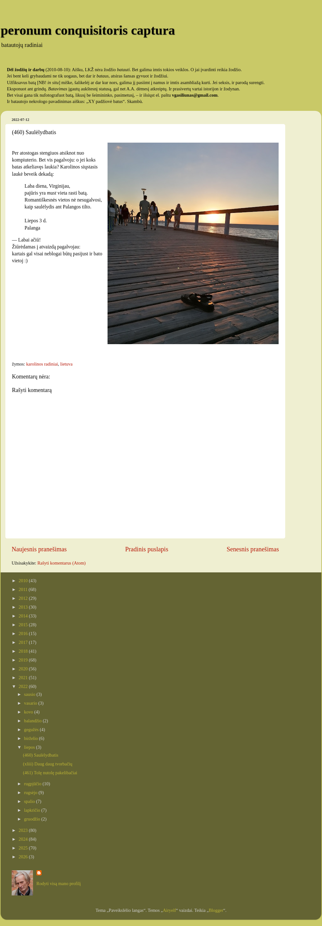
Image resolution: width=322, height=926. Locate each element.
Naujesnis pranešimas (39, 549)
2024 (24, 839)
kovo (29, 711)
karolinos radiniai (42, 363)
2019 (24, 659)
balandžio (33, 720)
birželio (31, 738)
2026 (24, 856)
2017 (24, 642)
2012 (24, 598)
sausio (30, 694)
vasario (31, 703)
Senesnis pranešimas (253, 549)
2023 (24, 830)
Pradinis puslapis (146, 549)
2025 (24, 847)
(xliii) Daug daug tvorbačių (47, 763)
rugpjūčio (33, 783)
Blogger (216, 910)
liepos (30, 747)
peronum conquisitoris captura (88, 30)
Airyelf (169, 910)
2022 (24, 686)
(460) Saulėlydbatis (40, 755)
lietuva (66, 363)
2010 (24, 580)
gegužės (32, 729)
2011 (24, 589)
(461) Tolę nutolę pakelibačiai (50, 772)
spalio (30, 801)
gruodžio (33, 818)
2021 (24, 677)
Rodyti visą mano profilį (58, 883)
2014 (24, 615)
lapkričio (33, 810)
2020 (24, 668)
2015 (24, 624)
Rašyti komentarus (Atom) (61, 562)
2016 (24, 633)
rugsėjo (31, 792)
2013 (24, 607)
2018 (24, 651)
